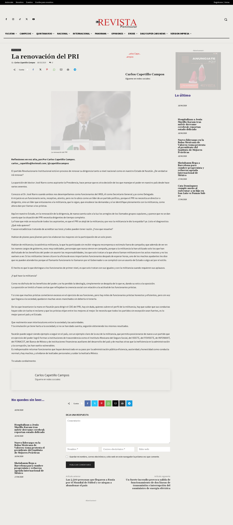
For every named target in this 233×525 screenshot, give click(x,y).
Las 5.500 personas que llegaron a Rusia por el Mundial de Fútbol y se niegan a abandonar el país (90, 482)
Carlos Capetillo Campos (24, 62)
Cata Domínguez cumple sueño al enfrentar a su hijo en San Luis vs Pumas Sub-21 (192, 191)
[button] (225, 19)
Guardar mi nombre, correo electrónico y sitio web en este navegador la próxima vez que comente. (114, 456)
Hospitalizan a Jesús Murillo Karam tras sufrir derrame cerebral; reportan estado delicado (29, 428)
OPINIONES (16, 50)
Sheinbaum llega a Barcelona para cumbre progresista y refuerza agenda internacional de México (29, 468)
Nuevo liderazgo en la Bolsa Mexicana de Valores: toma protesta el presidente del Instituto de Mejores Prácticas (29, 447)
